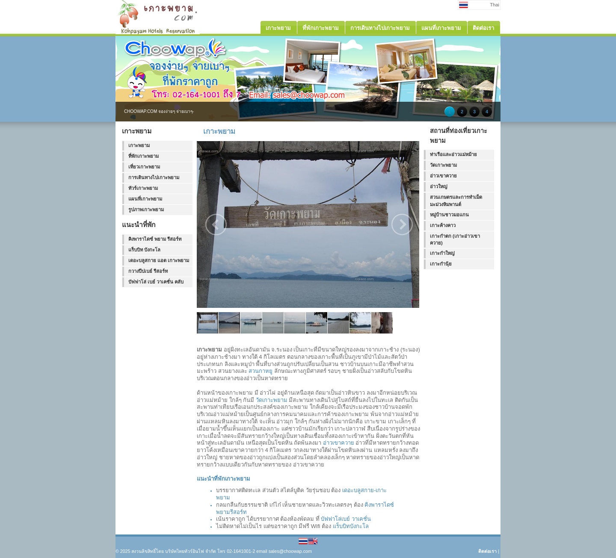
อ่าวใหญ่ (438, 186)
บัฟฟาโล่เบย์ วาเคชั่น (346, 519)
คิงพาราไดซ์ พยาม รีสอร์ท (154, 239)
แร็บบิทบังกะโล (351, 526)
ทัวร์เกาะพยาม (143, 188)
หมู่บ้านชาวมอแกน (449, 214)
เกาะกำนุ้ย (441, 263)
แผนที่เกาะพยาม (145, 198)
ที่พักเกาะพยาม (143, 156)
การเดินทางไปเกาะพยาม (153, 177)
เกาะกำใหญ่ (442, 253)
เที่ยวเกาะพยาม (144, 166)
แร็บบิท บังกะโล (144, 249)
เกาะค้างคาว (443, 225)
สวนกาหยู (260, 371)
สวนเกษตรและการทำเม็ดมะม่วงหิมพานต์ (456, 201)
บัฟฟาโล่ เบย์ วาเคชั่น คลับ (156, 281)
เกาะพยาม (139, 145)
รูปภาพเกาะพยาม (146, 209)
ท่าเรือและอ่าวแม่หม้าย (453, 154)
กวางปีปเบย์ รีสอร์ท (148, 271)
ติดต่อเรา (487, 551)
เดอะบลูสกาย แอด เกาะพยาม (158, 260)
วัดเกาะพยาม (271, 400)
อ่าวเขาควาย (338, 443)
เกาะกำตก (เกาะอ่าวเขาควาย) (455, 239)
